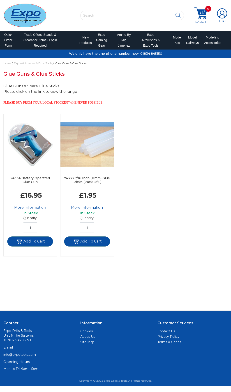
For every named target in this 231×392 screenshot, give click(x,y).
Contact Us (166, 337)
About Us (87, 342)
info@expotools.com (19, 360)
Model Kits (176, 43)
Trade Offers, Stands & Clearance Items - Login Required (40, 43)
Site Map (87, 348)
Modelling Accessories (210, 43)
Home (7, 68)
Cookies (86, 337)
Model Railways (190, 43)
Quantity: (30, 224)
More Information (30, 213)
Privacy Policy (168, 342)
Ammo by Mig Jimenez (124, 43)
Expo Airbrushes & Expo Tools (150, 43)
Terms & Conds (169, 348)
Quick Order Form (9, 43)
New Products (83, 43)
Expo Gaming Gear (101, 43)
